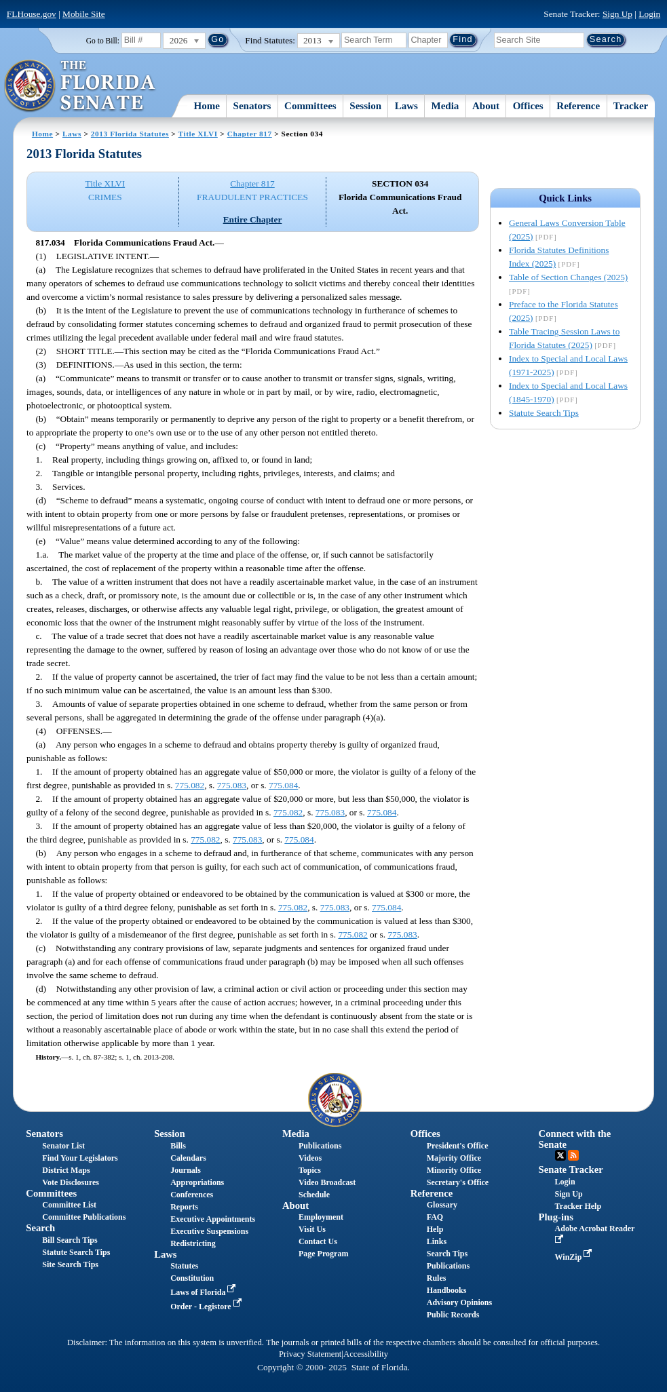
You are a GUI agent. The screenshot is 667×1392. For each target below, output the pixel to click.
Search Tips (447, 1253)
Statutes (184, 1266)
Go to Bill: (102, 41)
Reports (184, 1207)
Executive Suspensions (209, 1231)
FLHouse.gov (31, 14)
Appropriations (197, 1182)
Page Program (323, 1253)
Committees (310, 105)
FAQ (435, 1217)
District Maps (66, 1170)
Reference (578, 105)
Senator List (63, 1146)
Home (207, 105)
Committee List (69, 1205)
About (485, 105)
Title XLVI (198, 134)
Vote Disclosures (70, 1182)
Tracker (630, 105)
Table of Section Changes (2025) (568, 277)
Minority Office (454, 1170)
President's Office (458, 1146)
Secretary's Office (458, 1182)
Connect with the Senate (575, 1138)
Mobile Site (83, 14)
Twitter (560, 1155)
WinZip (575, 1257)
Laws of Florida (204, 1292)
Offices (528, 105)
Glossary (442, 1205)
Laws (406, 105)
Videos (310, 1158)
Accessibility (365, 1354)
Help (435, 1229)
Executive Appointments (212, 1219)
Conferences (191, 1194)
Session (365, 105)
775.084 (283, 785)
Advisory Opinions (459, 1302)
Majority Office (454, 1158)
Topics (310, 1170)
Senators (252, 105)
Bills (178, 1146)
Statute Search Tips (544, 413)
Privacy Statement (310, 1354)
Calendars (188, 1158)
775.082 (189, 785)
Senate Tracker (571, 1169)
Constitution (192, 1278)
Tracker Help (578, 1206)
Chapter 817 (249, 134)
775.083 (231, 785)
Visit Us (312, 1229)
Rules (436, 1278)
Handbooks (447, 1290)
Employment (321, 1217)
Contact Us (318, 1241)
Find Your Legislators (79, 1158)
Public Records (453, 1314)
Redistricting (193, 1243)
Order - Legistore (207, 1306)
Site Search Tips (70, 1264)
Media (445, 105)
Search (40, 1227)
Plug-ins (556, 1217)
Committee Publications (84, 1217)
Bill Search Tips (69, 1240)
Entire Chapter (252, 219)
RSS (573, 1155)
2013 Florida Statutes (130, 134)
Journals (185, 1170)
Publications (320, 1146)
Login (649, 14)
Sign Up (617, 14)
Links (436, 1241)
